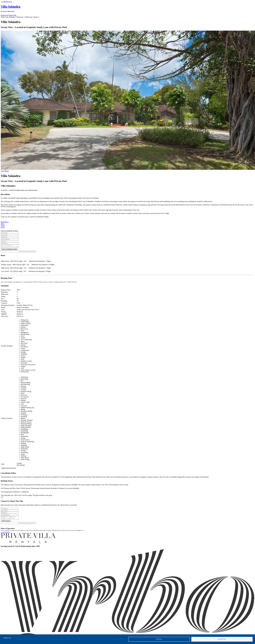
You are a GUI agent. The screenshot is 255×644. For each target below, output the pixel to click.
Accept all (222, 639)
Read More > (5, 222)
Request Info (5, 15)
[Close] (2, 498)
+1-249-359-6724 (5, 533)
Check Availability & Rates (9, 250)
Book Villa (12, 15)
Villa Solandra (10, 6)
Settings (159, 639)
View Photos (5, 171)
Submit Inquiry (6, 522)
